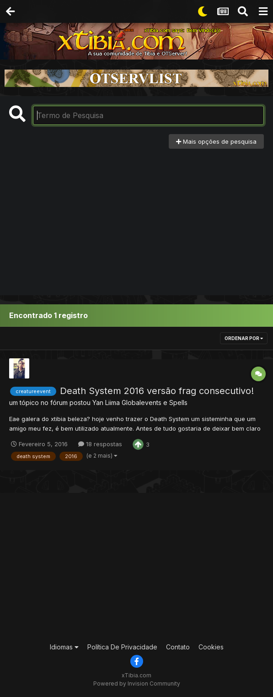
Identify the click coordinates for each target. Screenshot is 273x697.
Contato (178, 647)
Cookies (211, 647)
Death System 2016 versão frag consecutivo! (157, 390)
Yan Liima (106, 402)
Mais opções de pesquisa (216, 141)
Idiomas (64, 647)
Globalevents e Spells (154, 402)
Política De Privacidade (122, 647)
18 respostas (100, 444)
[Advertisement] (137, 217)
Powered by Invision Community (136, 683)
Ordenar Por (244, 338)
